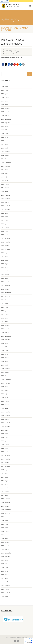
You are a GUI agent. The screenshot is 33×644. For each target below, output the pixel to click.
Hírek (12, 53)
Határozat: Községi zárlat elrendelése (11, 57)
